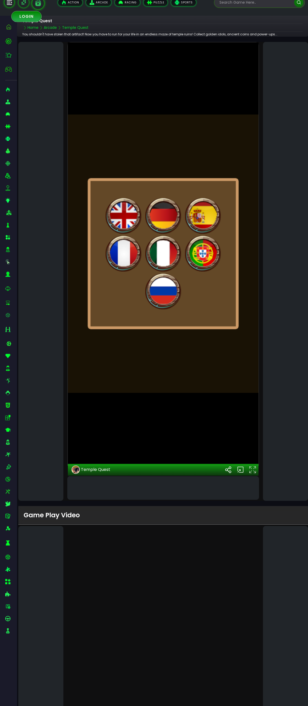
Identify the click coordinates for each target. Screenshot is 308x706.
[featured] (11, 55)
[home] (11, 27)
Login (26, 16)
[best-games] (11, 41)
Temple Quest (91, 446)
